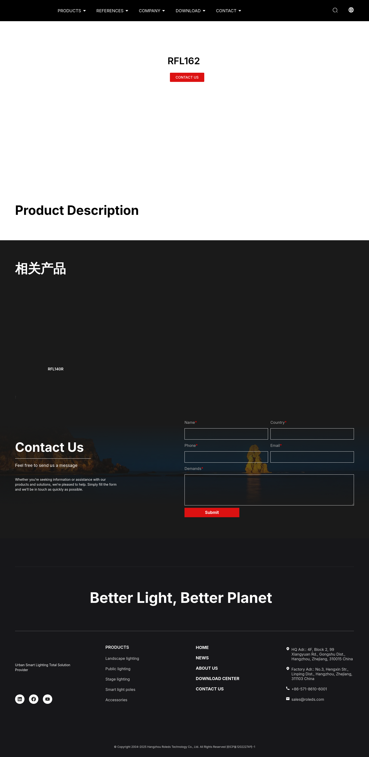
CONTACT (226, 10)
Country (278, 422)
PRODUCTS (69, 10)
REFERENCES (110, 10)
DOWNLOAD (188, 10)
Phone (191, 445)
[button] (336, 11)
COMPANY (149, 10)
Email (276, 445)
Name (190, 422)
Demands (193, 468)
